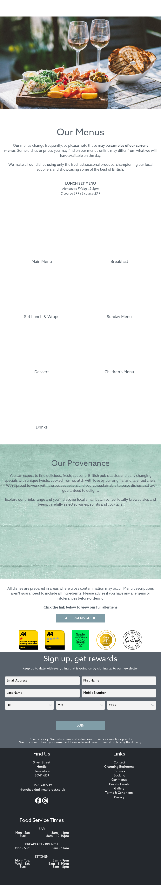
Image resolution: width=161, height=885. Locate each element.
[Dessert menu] (42, 351)
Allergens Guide (80, 618)
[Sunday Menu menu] (119, 296)
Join (80, 725)
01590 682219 (41, 785)
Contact (119, 762)
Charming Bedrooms (119, 767)
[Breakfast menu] (119, 241)
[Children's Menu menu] (119, 351)
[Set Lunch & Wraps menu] (42, 296)
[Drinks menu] (42, 407)
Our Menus (119, 780)
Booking (119, 775)
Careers (119, 771)
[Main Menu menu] (42, 241)
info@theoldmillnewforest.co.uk (42, 789)
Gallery (119, 788)
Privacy (119, 797)
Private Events (119, 784)
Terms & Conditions (119, 793)
